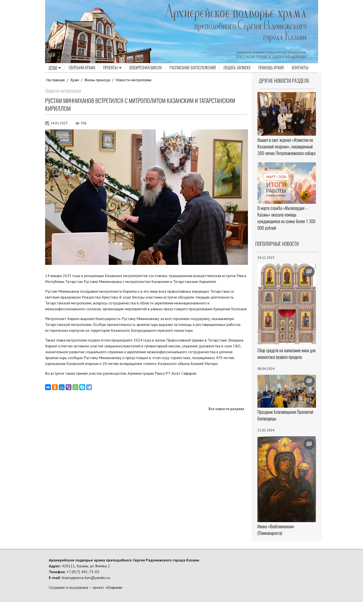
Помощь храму (271, 68)
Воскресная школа (145, 68)
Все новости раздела (226, 408)
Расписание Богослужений (193, 68)
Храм (55, 68)
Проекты (112, 68)
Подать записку (237, 68)
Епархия (114, 587)
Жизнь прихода (97, 79)
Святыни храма (82, 68)
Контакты (300, 68)
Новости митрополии (134, 79)
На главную (55, 79)
